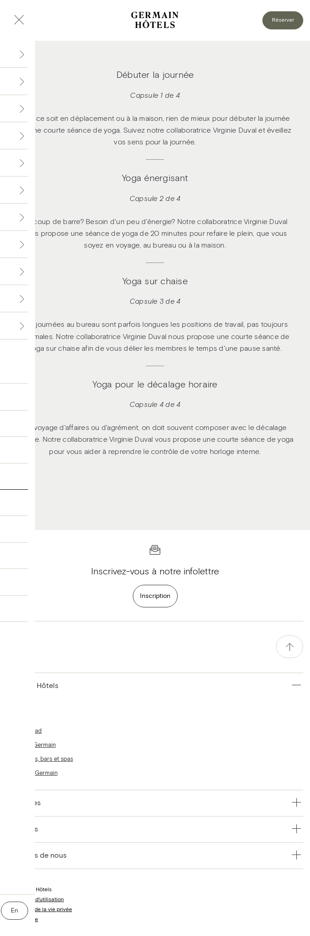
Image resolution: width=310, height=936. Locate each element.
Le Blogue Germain (32, 773)
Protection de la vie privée (39, 909)
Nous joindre (22, 919)
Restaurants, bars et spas (40, 759)
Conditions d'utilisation (35, 900)
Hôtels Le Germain (31, 745)
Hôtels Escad (24, 731)
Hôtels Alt (20, 717)
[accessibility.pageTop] (289, 646)
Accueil (16, 703)
